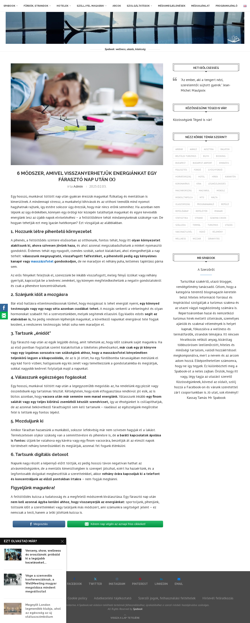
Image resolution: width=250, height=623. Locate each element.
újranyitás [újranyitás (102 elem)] (214, 238)
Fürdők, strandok (36, 5)
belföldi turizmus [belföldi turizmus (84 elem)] (185, 156)
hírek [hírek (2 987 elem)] (215, 176)
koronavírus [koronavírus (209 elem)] (182, 183)
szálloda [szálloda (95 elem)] (180, 225)
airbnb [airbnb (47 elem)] (179, 149)
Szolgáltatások (138, 5)
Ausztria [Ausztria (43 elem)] (208, 149)
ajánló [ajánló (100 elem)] (193, 149)
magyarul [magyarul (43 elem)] (204, 190)
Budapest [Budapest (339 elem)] (180, 163)
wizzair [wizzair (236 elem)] (197, 238)
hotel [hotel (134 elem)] (201, 176)
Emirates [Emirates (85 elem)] (224, 163)
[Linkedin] (161, 581)
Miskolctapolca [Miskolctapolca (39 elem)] (184, 197)
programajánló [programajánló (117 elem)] (205, 204)
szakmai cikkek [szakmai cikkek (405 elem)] (218, 218)
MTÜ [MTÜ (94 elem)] (202, 197)
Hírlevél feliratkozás (217, 598)
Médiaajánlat (200, 5)
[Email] (179, 581)
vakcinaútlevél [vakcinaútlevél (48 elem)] (183, 231)
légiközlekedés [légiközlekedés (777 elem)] (217, 183)
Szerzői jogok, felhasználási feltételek (167, 598)
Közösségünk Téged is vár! (192, 119)
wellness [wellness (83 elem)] (180, 238)
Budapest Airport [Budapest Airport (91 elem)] (202, 163)
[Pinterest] (140, 581)
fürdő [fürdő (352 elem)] (197, 169)
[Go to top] (125, 617)
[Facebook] (74, 581)
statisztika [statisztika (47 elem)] (181, 218)
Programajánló (227, 5)
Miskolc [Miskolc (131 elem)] (221, 190)
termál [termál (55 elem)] (197, 225)
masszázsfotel (21, 539)
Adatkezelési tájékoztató (112, 598)
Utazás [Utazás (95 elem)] (228, 225)
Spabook (9, 5)
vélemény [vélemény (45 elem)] (217, 231)
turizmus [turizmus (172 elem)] (213, 225)
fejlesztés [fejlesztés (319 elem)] (181, 169)
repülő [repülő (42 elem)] (225, 204)
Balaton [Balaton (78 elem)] (225, 149)
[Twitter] (95, 581)
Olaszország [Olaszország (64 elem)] (182, 204)
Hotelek (62, 5)
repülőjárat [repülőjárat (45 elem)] (182, 211)
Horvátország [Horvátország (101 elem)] (183, 176)
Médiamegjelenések (171, 5)
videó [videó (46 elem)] (202, 231)
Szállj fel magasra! (90, 5)
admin (78, 186)
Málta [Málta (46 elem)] (214, 197)
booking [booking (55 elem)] (221, 156)
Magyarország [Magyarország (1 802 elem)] (183, 190)
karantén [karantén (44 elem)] (230, 176)
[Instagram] (117, 581)
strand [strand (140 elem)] (199, 218)
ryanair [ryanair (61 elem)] (218, 211)
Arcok (116, 5)
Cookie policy (77, 598)
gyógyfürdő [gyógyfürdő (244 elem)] (215, 169)
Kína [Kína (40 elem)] (198, 183)
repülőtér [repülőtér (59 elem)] (201, 211)
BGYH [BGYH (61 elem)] (206, 156)
